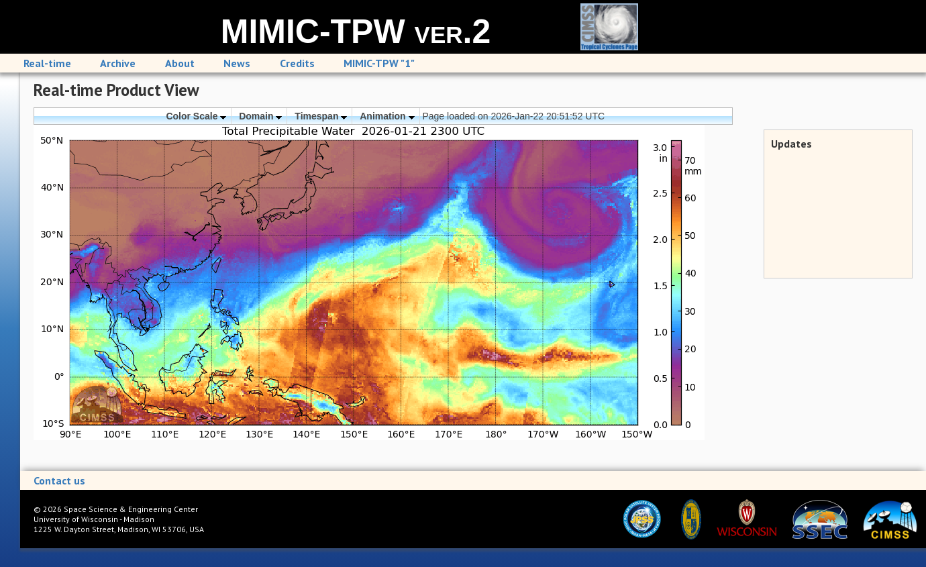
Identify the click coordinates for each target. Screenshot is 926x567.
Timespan (321, 116)
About (180, 63)
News (236, 63)
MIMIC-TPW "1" (379, 63)
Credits (297, 63)
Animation (387, 116)
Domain (260, 116)
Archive (118, 63)
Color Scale (196, 116)
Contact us (59, 480)
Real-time (47, 63)
